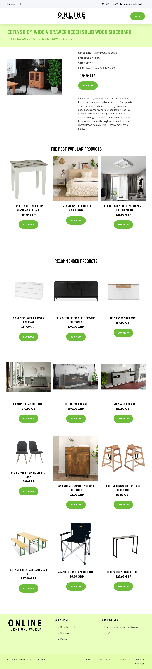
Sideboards (110, 52)
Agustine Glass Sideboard (28, 404)
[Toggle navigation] (11, 16)
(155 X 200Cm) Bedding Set (76, 206)
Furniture (98, 52)
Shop (138, 16)
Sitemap (139, 663)
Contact (98, 659)
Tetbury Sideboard (76, 404)
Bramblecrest (67, 627)
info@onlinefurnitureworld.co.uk (127, 4)
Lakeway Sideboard (123, 404)
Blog (88, 659)
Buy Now (87, 85)
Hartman (65, 633)
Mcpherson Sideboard (123, 318)
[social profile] (20, 4)
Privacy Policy (136, 659)
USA (107, 4)
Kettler (64, 639)
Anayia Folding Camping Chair (76, 572)
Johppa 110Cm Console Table (123, 572)
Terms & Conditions (115, 659)
